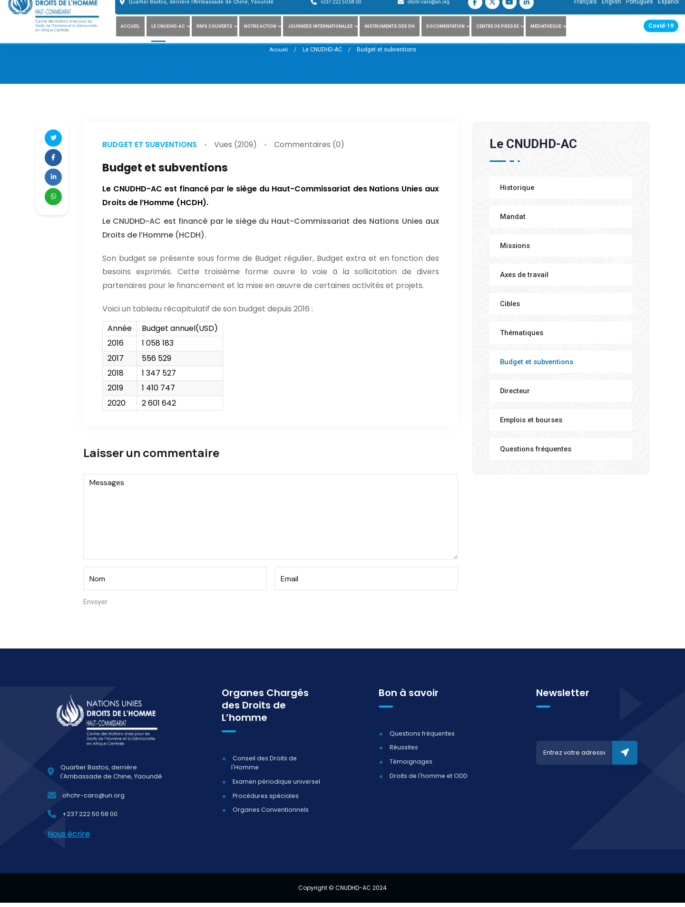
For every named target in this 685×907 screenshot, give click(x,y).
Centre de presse (497, 39)
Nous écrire (69, 838)
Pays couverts (214, 39)
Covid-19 (661, 39)
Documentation (445, 39)
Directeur (516, 391)
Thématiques (522, 333)
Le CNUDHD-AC (168, 39)
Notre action (260, 39)
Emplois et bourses (532, 420)
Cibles (510, 303)
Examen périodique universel (276, 785)
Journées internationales (320, 39)
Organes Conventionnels (270, 813)
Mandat (513, 216)
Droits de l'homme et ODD (428, 779)
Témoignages (410, 765)
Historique (517, 187)
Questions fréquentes (537, 449)
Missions (515, 245)
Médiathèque (545, 39)
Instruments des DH (389, 39)
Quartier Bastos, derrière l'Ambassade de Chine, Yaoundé (201, 15)
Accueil (130, 39)
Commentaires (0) (309, 144)
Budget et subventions (149, 144)
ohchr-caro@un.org (429, 15)
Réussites (403, 751)
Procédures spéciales (265, 799)
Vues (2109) (235, 144)
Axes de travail (525, 274)
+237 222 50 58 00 (341, 15)
